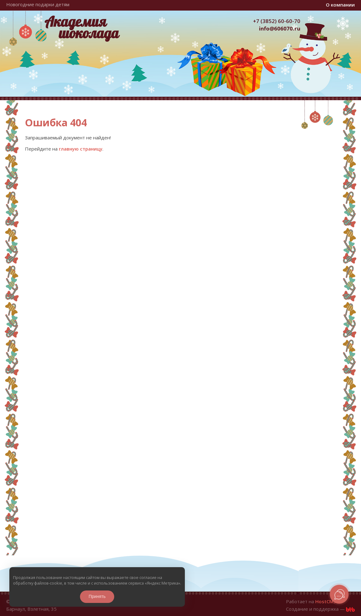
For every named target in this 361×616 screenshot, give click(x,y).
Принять (97, 596)
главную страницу (80, 149)
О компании (340, 5)
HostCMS (325, 601)
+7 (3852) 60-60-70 (276, 21)
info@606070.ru (279, 28)
